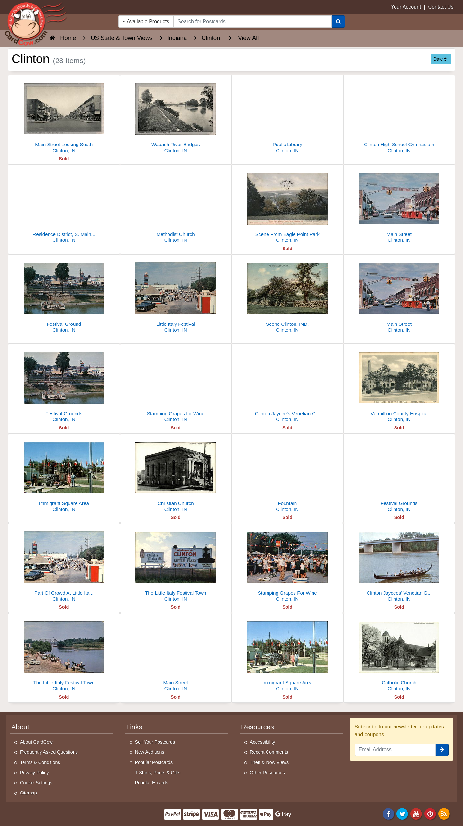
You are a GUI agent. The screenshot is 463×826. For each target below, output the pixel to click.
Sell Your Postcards (155, 742)
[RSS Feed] (444, 813)
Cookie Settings (36, 782)
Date (440, 58)
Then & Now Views (269, 762)
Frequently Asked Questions (49, 752)
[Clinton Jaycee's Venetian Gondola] (287, 385)
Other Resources (267, 772)
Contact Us (440, 7)
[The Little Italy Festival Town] (176, 564)
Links (134, 727)
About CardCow (36, 742)
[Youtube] (416, 813)
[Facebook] (388, 813)
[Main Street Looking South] (64, 116)
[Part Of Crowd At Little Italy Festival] (64, 564)
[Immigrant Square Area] (64, 475)
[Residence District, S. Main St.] (64, 205)
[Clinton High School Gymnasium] (399, 116)
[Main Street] (399, 205)
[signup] (442, 750)
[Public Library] (287, 116)
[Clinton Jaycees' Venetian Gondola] (399, 564)
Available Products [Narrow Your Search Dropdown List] (146, 21)
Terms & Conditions (40, 762)
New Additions (149, 752)
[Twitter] (402, 813)
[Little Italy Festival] (176, 295)
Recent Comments (269, 752)
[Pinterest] (430, 813)
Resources (257, 727)
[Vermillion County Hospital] (399, 385)
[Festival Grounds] (64, 385)
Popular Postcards (154, 762)
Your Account (406, 7)
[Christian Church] (176, 475)
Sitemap (28, 792)
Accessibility (262, 742)
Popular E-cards (151, 782)
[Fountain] (287, 475)
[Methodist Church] (176, 205)
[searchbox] (252, 21)
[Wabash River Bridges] (176, 116)
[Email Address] (395, 750)
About (20, 727)
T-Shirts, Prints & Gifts (158, 772)
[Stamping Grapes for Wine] (176, 385)
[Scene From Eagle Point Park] (287, 205)
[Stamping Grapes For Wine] (287, 564)
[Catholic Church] (399, 654)
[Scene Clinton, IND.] (287, 295)
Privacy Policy (34, 772)
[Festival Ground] (64, 295)
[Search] (338, 21)
